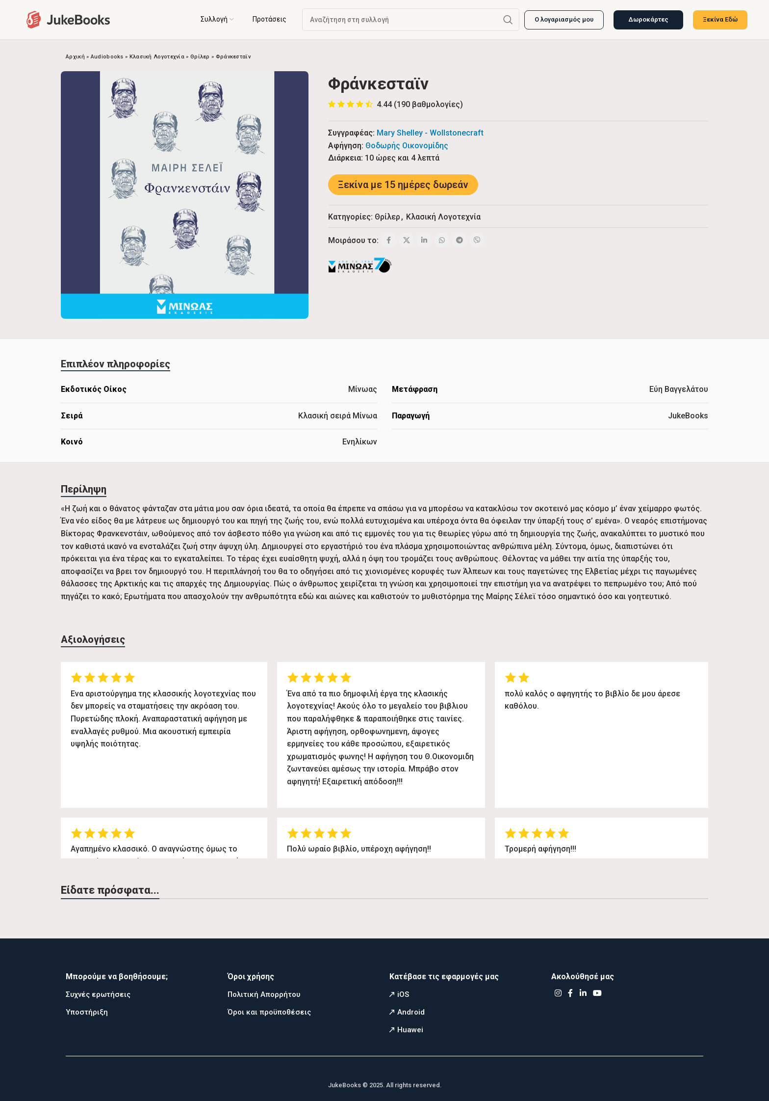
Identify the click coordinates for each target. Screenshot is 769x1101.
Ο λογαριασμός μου (564, 19)
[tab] (115, 364)
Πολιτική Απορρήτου (264, 994)
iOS (403, 994)
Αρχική (75, 57)
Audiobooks (107, 57)
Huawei (410, 1029)
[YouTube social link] (597, 993)
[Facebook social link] (389, 240)
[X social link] (406, 240)
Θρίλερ (200, 57)
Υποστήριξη (87, 1012)
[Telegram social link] (459, 240)
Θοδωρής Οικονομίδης (406, 145)
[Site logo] (68, 19)
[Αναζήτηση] (410, 19)
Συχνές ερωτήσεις (98, 994)
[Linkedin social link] (424, 240)
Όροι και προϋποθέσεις (269, 1012)
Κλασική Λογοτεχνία (156, 57)
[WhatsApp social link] (442, 240)
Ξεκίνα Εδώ (720, 19)
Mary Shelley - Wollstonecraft (430, 133)
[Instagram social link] (557, 993)
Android (411, 1012)
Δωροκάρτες (648, 19)
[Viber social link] (477, 240)
